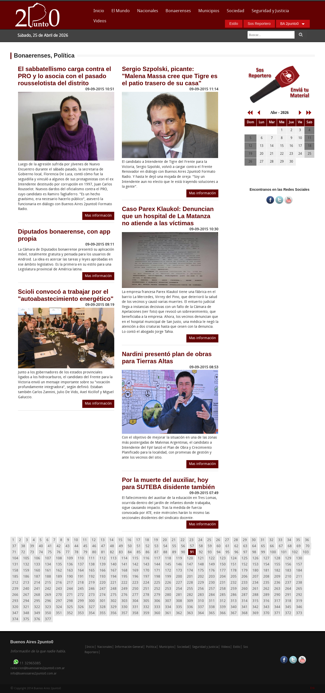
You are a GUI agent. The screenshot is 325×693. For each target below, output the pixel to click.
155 (277, 564)
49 (121, 546)
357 (124, 613)
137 (81, 564)
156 (288, 564)
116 (146, 558)
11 (85, 540)
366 (223, 613)
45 (85, 546)
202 (201, 577)
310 (201, 601)
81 (103, 552)
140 (113, 564)
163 (70, 571)
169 (135, 571)
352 (70, 613)
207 (255, 577)
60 (219, 546)
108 (59, 558)
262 (266, 589)
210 (288, 577)
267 (26, 595)
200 (179, 577)
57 (192, 546)
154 (266, 564)
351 (59, 613)
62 (236, 546)
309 (190, 601)
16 (129, 540)
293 (15, 601)
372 (288, 613)
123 (223, 558)
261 (255, 589)
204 (223, 577)
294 (26, 601)
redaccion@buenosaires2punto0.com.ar (37, 668)
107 (48, 558)
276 (124, 595)
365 (212, 613)
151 (234, 564)
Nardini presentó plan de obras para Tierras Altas (167, 358)
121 (201, 558)
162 (59, 571)
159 (26, 571)
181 (266, 571)
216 (59, 583)
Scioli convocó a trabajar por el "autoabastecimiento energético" (65, 295)
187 (37, 577)
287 (244, 595)
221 (113, 583)
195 (124, 577)
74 (41, 552)
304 (135, 601)
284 (212, 595)
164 (81, 571)
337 (201, 607)
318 (288, 601)
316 (266, 601)
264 (288, 589)
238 (299, 583)
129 (288, 558)
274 (103, 595)
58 (201, 546)
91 (192, 552)
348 (26, 613)
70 (307, 546)
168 (124, 571)
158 (15, 571)
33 (280, 540)
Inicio (98, 11)
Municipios (208, 11)
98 (254, 552)
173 (179, 571)
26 (218, 540)
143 (146, 564)
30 (254, 540)
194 (113, 577)
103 (306, 552)
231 (223, 583)
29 (245, 540)
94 (219, 552)
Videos (99, 21)
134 (48, 564)
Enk (312, 688)
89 (174, 552)
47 (103, 546)
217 (70, 583)
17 (138, 540)
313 (234, 601)
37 (14, 546)
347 (15, 613)
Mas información (98, 216)
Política (151, 647)
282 (190, 595)
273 (92, 595)
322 (37, 607)
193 (103, 577)
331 (135, 607)
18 (147, 540)
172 (168, 571)
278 (146, 595)
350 (48, 613)
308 (179, 601)
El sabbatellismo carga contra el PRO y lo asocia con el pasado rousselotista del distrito (64, 75)
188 (48, 577)
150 (223, 564)
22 (183, 540)
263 (277, 589)
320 (15, 607)
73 (32, 552)
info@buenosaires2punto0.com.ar (33, 673)
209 (277, 577)
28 (236, 540)
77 (68, 552)
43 (68, 546)
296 (48, 601)
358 (135, 613)
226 (168, 583)
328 (103, 607)
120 (190, 558)
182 (277, 571)
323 (48, 607)
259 (234, 589)
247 (103, 589)
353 (81, 613)
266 (15, 595)
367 (234, 613)
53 (156, 546)
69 (299, 546)
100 (273, 552)
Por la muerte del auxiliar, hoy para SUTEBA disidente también (168, 483)
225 (157, 583)
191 (81, 577)
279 (157, 595)
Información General (129, 647)
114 (124, 558)
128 (277, 558)
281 (179, 595)
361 (168, 613)
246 (92, 589)
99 (263, 552)
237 (288, 583)
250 (135, 589)
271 (70, 595)
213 (26, 583)
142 (135, 564)
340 (234, 607)
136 (70, 564)
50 (130, 546)
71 (14, 552)
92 (201, 552)
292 (299, 595)
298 (70, 601)
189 (59, 577)
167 (113, 571)
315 (255, 601)
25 (209, 540)
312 (223, 601)
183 (288, 571)
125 (244, 558)
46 (94, 546)
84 (130, 552)
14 (111, 540)
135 (59, 564)
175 (201, 571)
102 (295, 552)
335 (179, 607)
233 (244, 583)
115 (135, 558)
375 (26, 619)
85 (139, 552)
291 (288, 595)
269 (48, 595)
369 (255, 613)
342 (255, 607)
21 (174, 540)
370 (266, 613)
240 (26, 589)
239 (15, 589)
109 (70, 558)
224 (146, 583)
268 (37, 595)
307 (168, 601)
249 (124, 589)
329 (113, 607)
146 (179, 564)
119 (179, 558)
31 (263, 540)
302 (113, 601)
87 (156, 552)
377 (48, 619)
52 (147, 546)
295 (37, 601)
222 (124, 583)
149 (212, 564)
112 (103, 558)
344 (277, 607)
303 (124, 601)
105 (26, 558)
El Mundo (120, 11)
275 (113, 595)
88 (165, 552)
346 (299, 607)
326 (81, 607)
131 (15, 564)
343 (266, 607)
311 (212, 601)
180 (255, 571)
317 (277, 601)
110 (81, 558)
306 (157, 601)
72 (23, 552)
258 (223, 589)
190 (70, 577)
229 (201, 583)
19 (156, 540)
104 (15, 558)
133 (37, 564)
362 (179, 613)
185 (15, 577)
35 (298, 540)
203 (212, 577)
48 (112, 546)
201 (190, 577)
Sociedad (235, 11)
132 (26, 564)
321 (26, 607)
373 (299, 613)
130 (299, 558)
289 (266, 595)
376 (37, 619)
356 (113, 613)
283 (201, 595)
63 (245, 546)
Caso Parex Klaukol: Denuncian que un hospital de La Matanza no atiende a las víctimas (168, 216)
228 (190, 583)
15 (120, 540)
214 (37, 583)
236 (277, 583)
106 (37, 558)
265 (299, 589)
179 (244, 571)
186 (26, 577)
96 (236, 552)
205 (234, 577)
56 (183, 546)
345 (288, 607)
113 (113, 558)
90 (183, 552)
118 (168, 558)
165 (92, 571)
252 (157, 589)
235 (266, 583)
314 (244, 601)
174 (190, 571)
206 (244, 577)
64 (254, 546)
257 (212, 589)
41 (50, 546)
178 (234, 571)
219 (92, 583)
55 (174, 546)
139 (103, 564)
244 (70, 589)
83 (121, 552)
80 (94, 552)
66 (272, 546)
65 (263, 546)
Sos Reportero (259, 24)
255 (190, 589)
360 (157, 613)
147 (190, 564)
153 (255, 564)
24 (200, 540)
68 (290, 546)
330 (124, 607)
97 (245, 552)
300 (92, 601)
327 (92, 607)
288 (255, 595)
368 (244, 613)
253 (168, 589)
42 (59, 546)
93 (210, 552)
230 (212, 583)
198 (157, 577)
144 (157, 564)
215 (48, 583)
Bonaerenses (177, 12)
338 (212, 607)
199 (168, 577)
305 (146, 601)
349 (37, 613)
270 (59, 595)
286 (234, 595)
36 (307, 540)
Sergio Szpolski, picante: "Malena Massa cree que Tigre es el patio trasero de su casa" (169, 75)
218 (81, 583)
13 (103, 540)
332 (146, 607)
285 (223, 595)
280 (168, 595)
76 (59, 552)
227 (179, 583)
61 (227, 546)
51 (139, 546)
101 (284, 552)
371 (277, 613)
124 (234, 558)
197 (146, 577)
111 (92, 558)
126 (255, 558)
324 (59, 607)
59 (210, 546)
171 (157, 571)
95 (227, 552)
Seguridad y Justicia (270, 11)
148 (201, 564)
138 (92, 564)
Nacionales (147, 11)
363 (190, 613)
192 (92, 577)
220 (103, 583)
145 (168, 564)
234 (255, 583)
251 (146, 589)
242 (48, 589)
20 (165, 540)
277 (135, 595)
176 (212, 571)
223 (135, 583)
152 (244, 564)
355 (103, 613)
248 (113, 589)
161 (48, 571)
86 (147, 552)
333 (157, 607)
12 (94, 540)
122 (212, 558)
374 (15, 619)
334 (168, 607)
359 (146, 613)
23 (191, 540)
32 (271, 540)
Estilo (233, 24)
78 (76, 552)
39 (32, 546)
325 (70, 607)
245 (81, 589)
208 (266, 577)
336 (190, 607)
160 (37, 571)
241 (37, 589)
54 (165, 546)
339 (223, 607)
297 (59, 601)
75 (50, 552)
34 (289, 540)
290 (277, 595)
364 (201, 613)
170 (146, 571)
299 (81, 601)
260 (244, 589)
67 (281, 546)
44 (76, 546)
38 (23, 546)
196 (135, 577)
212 (15, 583)
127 (266, 558)
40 (41, 546)
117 (157, 558)
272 (81, 595)
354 (92, 613)
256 (201, 589)
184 (299, 571)
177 (223, 571)
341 (244, 607)
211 (299, 577)
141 (124, 564)
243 (59, 589)
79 (85, 552)
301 (103, 601)
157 (299, 564)
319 (299, 601)
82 (112, 552)
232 (234, 583)
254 (179, 589)
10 (76, 540)
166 (103, 571)
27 (227, 540)
